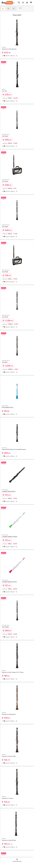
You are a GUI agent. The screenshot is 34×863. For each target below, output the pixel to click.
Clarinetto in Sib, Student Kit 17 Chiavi (13, 672)
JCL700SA (5, 181)
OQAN (3, 89)
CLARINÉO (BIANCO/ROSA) (9, 582)
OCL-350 (4, 91)
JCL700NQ (5, 226)
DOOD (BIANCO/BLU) (7, 407)
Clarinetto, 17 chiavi (7, 798)
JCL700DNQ (5, 627)
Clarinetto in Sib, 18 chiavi (9, 49)
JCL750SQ (5, 317)
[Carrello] (31, 2)
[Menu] (23, 3)
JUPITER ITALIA (5, 134)
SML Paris (4, 447)
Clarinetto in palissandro (9, 714)
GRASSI (4, 47)
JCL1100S (4, 362)
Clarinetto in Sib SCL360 (9, 840)
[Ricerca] (19, 3)
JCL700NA (5, 272)
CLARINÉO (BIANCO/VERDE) (9, 537)
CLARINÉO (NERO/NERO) (8, 491)
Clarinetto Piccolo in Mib (9, 756)
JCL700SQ (5, 136)
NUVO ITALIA (5, 405)
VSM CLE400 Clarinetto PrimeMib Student (14, 449)
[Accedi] (27, 2)
